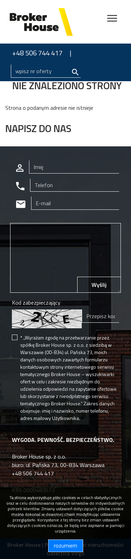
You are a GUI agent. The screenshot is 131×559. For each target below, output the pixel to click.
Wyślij (99, 285)
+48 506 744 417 (37, 52)
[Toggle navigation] (112, 19)
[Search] (46, 71)
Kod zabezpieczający (36, 302)
